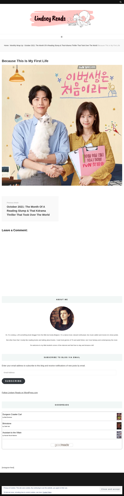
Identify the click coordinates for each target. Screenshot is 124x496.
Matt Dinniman (8, 417)
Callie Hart (7, 426)
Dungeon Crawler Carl (12, 414)
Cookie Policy (47, 492)
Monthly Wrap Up (16, 45)
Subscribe (13, 381)
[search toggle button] (120, 2)
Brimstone (7, 423)
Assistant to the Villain (12, 433)
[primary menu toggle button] (62, 37)
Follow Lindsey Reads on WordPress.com (20, 393)
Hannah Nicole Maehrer (10, 435)
